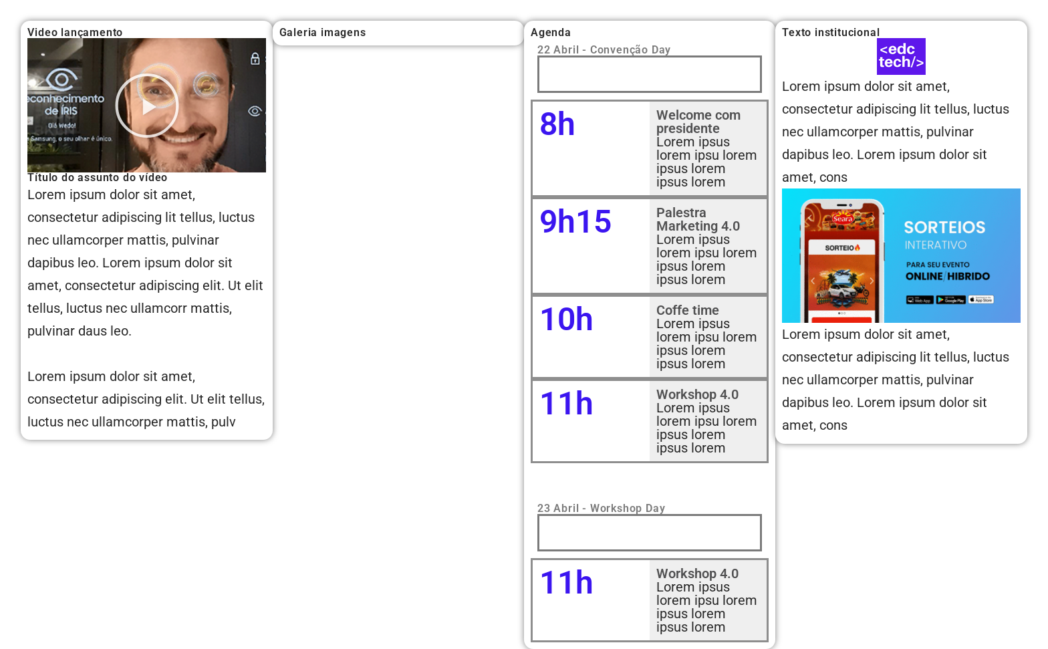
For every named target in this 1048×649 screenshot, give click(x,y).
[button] (147, 105)
